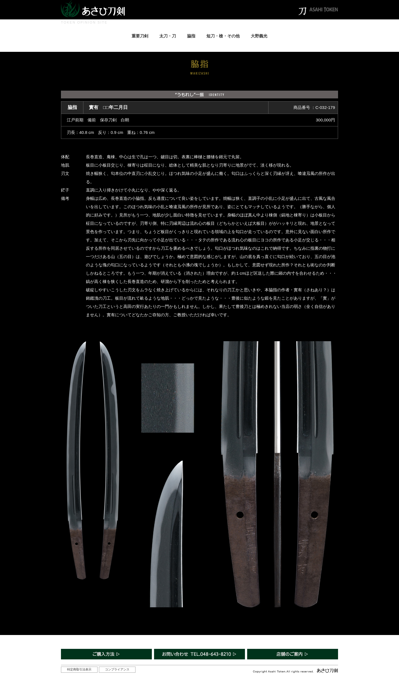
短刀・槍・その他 (223, 36)
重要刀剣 (140, 36)
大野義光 (259, 36)
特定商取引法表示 (79, 669)
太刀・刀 (167, 36)
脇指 (191, 36)
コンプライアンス (117, 669)
